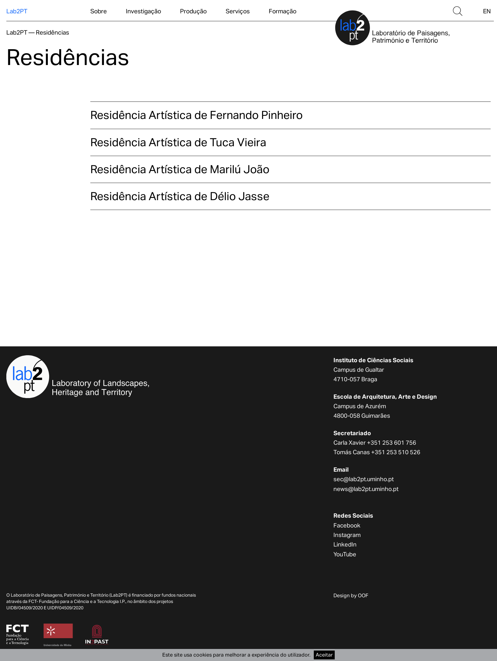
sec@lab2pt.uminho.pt (363, 479)
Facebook (346, 525)
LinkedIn (345, 544)
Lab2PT (16, 11)
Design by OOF (350, 595)
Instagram (347, 535)
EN (487, 11)
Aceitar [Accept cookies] (324, 654)
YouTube (344, 554)
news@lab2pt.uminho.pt (365, 489)
